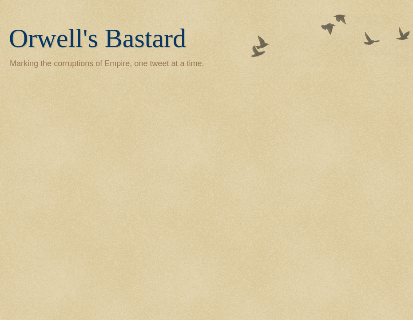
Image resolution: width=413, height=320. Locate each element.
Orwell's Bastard (97, 38)
